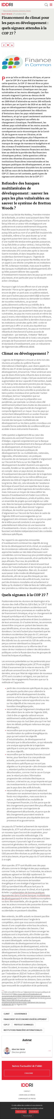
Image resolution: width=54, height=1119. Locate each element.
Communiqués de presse (27, 1099)
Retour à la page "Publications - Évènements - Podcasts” (17, 10)
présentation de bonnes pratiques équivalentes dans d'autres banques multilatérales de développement (26, 895)
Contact (27, 1091)
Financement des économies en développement (25, 1019)
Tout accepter (21, 1112)
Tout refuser (34, 1112)
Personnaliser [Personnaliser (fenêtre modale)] (27, 1116)
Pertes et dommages (23, 1024)
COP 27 (7, 1024)
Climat (7, 1014)
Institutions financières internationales (23, 1030)
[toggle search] (46, 4)
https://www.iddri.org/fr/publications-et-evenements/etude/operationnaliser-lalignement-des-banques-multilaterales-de (24, 1002)
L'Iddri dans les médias (27, 1095)
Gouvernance (20, 1014)
